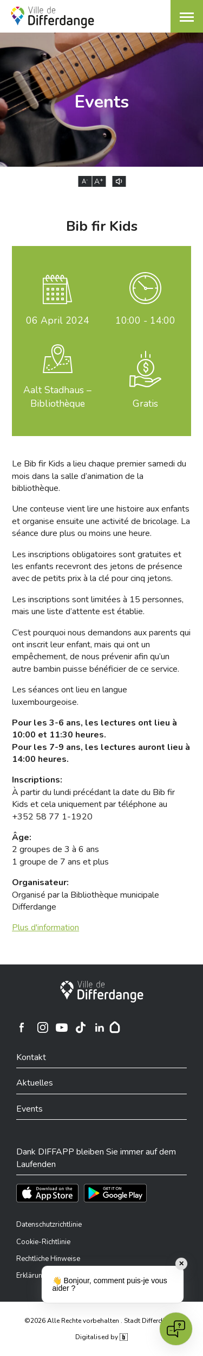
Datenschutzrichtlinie (49, 1224)
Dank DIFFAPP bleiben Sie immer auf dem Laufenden (96, 1158)
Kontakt (31, 1057)
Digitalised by (101, 1337)
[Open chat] (176, 1329)
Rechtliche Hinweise (48, 1259)
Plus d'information (45, 928)
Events (29, 1109)
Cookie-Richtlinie (43, 1242)
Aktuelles (34, 1083)
